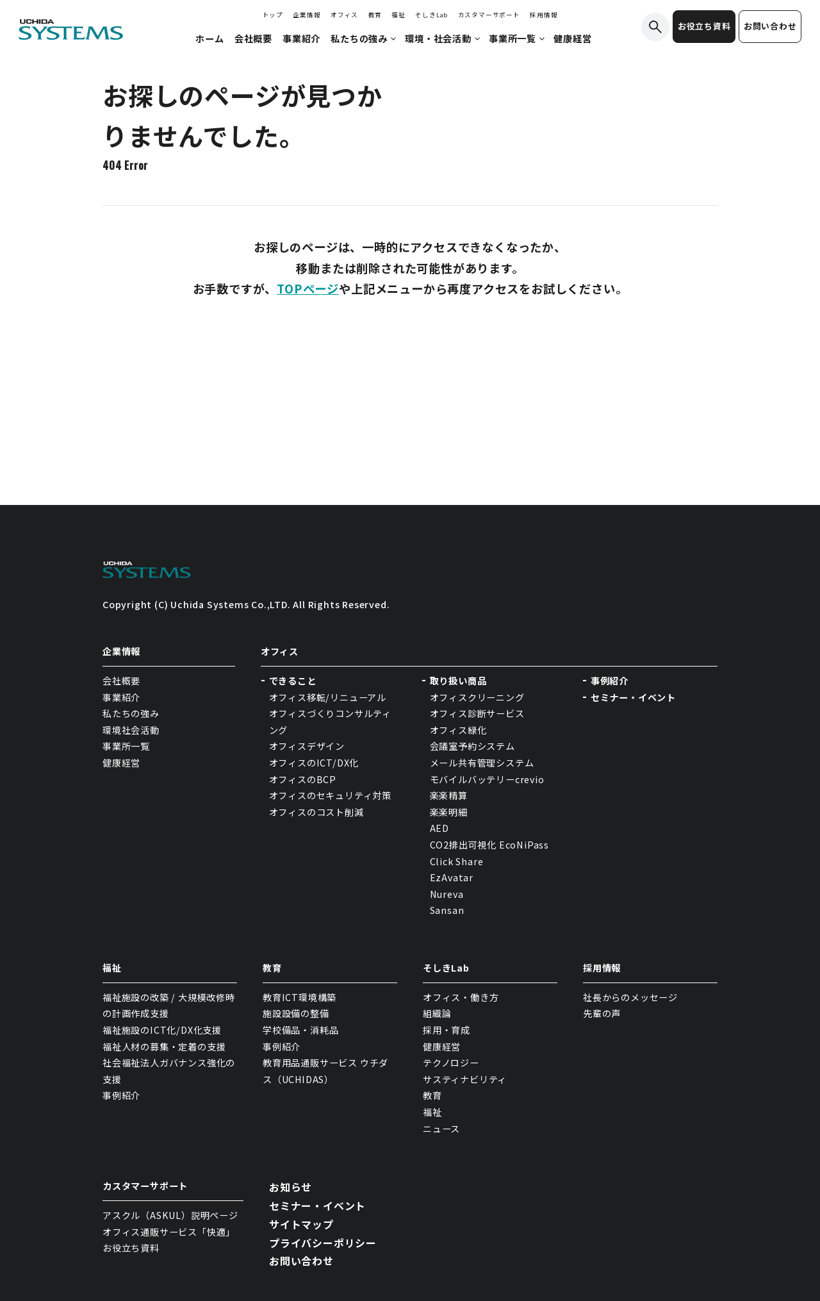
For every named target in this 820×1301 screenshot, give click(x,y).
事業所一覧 (126, 746)
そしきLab (431, 14)
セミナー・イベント (633, 697)
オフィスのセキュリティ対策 (330, 795)
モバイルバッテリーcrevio (487, 779)
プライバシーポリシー (323, 1242)
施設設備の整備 (296, 1013)
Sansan (447, 910)
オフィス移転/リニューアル (327, 697)
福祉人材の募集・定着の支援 (164, 1046)
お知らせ (290, 1187)
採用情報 (543, 14)
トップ (273, 14)
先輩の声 (602, 1013)
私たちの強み (131, 713)
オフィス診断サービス (477, 713)
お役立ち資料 (704, 26)
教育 (375, 14)
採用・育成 (446, 1029)
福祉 (398, 14)
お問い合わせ (770, 26)
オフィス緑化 (458, 730)
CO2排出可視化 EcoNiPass (489, 844)
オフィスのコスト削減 (316, 812)
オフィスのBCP (302, 779)
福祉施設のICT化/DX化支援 (162, 1029)
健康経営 (121, 762)
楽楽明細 (449, 812)
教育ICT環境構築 (299, 997)
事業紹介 (121, 697)
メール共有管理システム (482, 762)
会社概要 (121, 680)
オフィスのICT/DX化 (314, 762)
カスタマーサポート (489, 14)
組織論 (437, 1013)
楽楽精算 (449, 795)
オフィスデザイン (307, 746)
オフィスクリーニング (477, 697)
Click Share (458, 861)
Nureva (447, 894)
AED (439, 828)
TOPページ (308, 288)
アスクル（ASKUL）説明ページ (170, 1215)
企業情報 (306, 14)
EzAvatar (451, 877)
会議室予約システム (472, 746)
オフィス (344, 14)
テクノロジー (451, 1062)
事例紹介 (609, 680)
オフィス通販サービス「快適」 (168, 1231)
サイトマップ (301, 1224)
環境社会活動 (131, 730)
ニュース (441, 1128)
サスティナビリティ (465, 1079)
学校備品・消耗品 (300, 1029)
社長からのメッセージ (630, 997)
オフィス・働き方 (460, 997)
